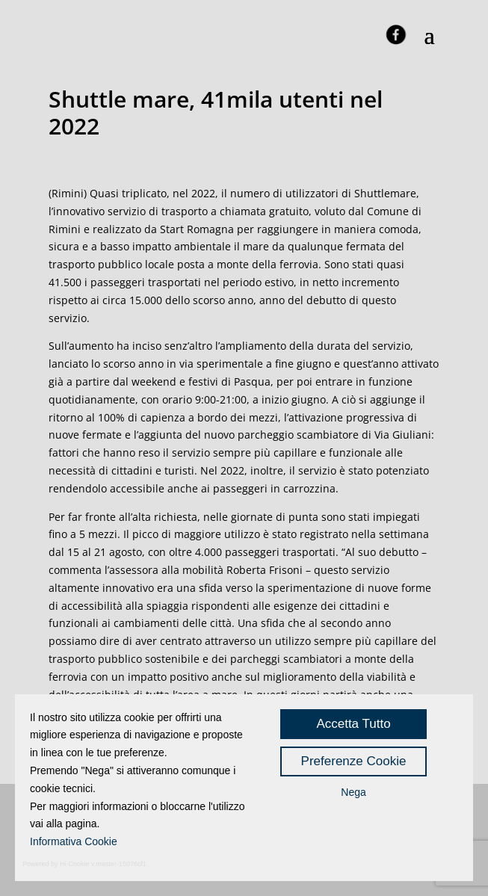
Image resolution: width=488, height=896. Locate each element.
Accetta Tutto (353, 724)
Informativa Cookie (73, 841)
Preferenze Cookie (354, 761)
